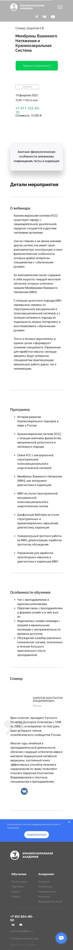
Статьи (15, 896)
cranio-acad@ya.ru (21, 931)
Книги (15, 891)
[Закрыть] (69, 822)
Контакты (44, 896)
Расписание (19, 881)
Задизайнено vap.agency (23, 944)
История (43, 881)
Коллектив (45, 886)
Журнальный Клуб (50, 901)
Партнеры (17, 886)
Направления (47, 891)
